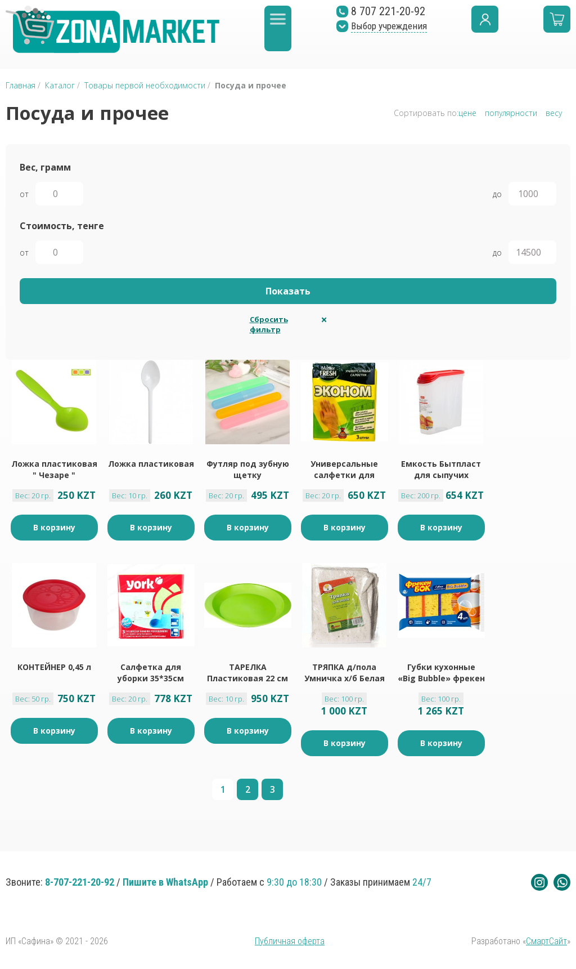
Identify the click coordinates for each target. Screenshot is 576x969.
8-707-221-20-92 (79, 882)
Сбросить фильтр (269, 324)
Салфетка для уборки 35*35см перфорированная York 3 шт (151, 673)
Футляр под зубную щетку (247, 469)
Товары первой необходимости (146, 85)
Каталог (60, 85)
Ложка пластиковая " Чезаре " (54, 469)
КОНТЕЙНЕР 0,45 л (54, 667)
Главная (20, 85)
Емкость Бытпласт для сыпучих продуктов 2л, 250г (441, 469)
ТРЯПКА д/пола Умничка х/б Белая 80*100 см (344, 673)
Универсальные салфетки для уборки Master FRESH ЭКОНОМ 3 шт (344, 469)
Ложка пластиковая (151, 463)
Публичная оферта (290, 941)
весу (554, 113)
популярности (511, 113)
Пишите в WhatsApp (165, 882)
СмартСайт (546, 941)
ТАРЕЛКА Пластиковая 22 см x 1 (247, 673)
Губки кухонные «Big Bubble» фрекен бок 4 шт (441, 673)
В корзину (54, 527)
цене (467, 113)
